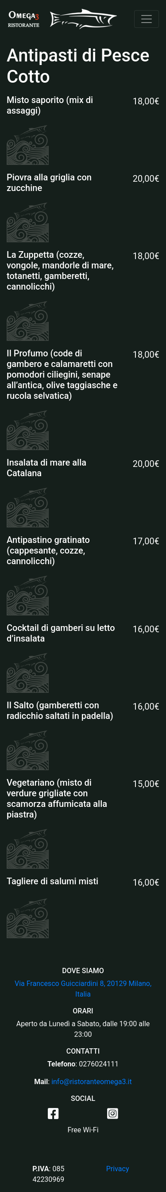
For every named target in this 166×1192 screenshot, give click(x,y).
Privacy (117, 1169)
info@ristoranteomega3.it (91, 1081)
